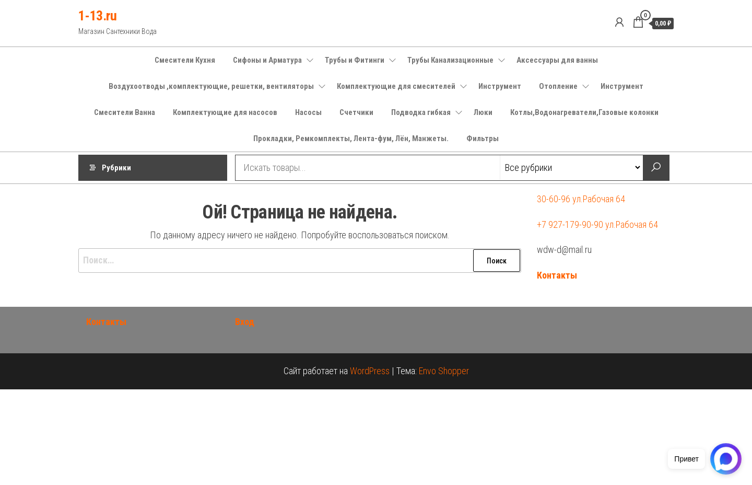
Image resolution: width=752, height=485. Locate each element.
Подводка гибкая (421, 112)
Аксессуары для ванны (557, 60)
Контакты (557, 275)
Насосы (308, 112)
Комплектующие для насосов (225, 112)
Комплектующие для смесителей (396, 86)
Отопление (558, 86)
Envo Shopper (444, 370)
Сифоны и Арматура (267, 60)
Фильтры (482, 138)
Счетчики (356, 112)
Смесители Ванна (124, 112)
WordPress (370, 370)
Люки (483, 112)
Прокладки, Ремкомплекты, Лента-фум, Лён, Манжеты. (351, 138)
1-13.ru (97, 16)
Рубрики (116, 167)
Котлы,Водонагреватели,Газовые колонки (584, 112)
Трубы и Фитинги (354, 60)
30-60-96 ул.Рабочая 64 (581, 198)
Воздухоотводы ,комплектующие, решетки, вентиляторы (211, 86)
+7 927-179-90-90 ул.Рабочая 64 (597, 224)
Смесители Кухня (185, 60)
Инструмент (499, 86)
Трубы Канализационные (450, 60)
